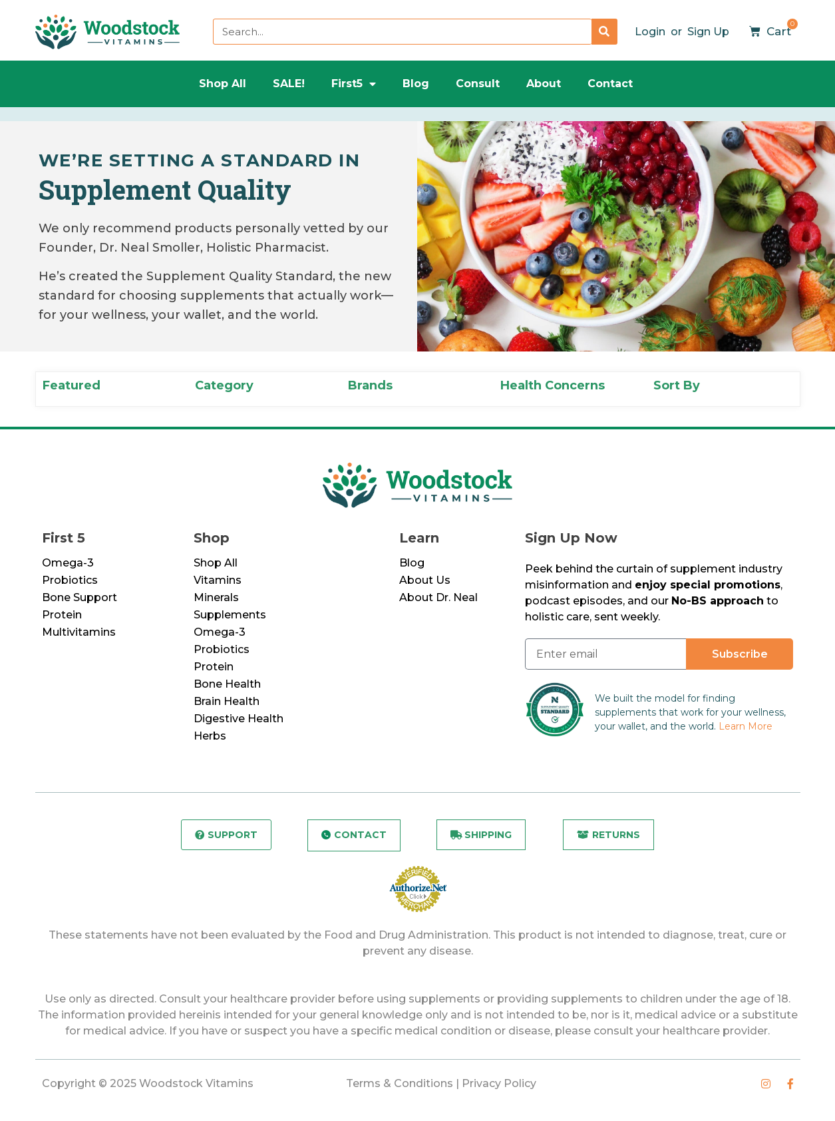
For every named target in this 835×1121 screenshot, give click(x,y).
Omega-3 (68, 563)
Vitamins (218, 580)
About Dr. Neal (438, 597)
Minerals (216, 597)
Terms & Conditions (399, 1083)
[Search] (604, 32)
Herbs (210, 736)
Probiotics (70, 580)
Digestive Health (238, 718)
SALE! (289, 83)
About (543, 83)
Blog (416, 83)
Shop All (222, 83)
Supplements (230, 614)
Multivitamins (79, 632)
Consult (478, 83)
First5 (353, 84)
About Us (424, 580)
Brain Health (226, 701)
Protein (62, 614)
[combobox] (402, 32)
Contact (610, 83)
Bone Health (227, 684)
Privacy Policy (499, 1083)
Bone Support (79, 597)
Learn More (745, 726)
